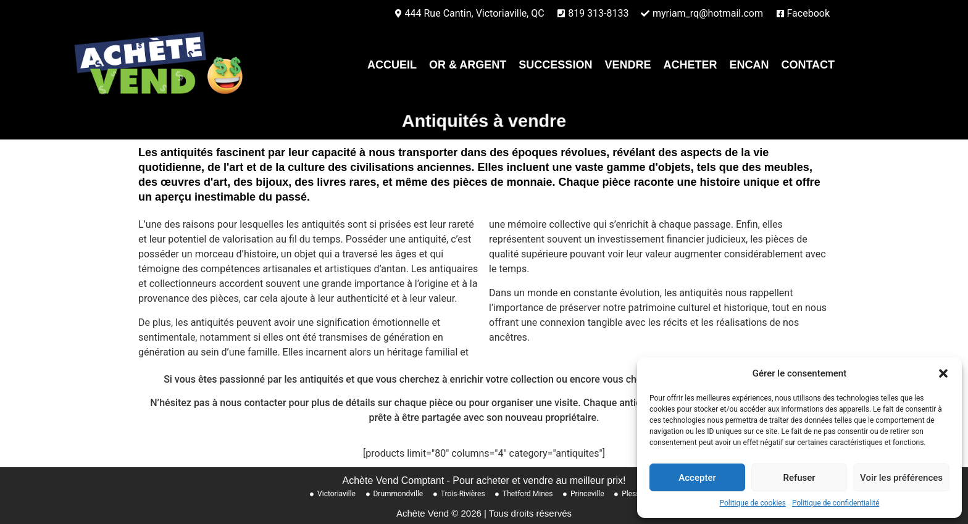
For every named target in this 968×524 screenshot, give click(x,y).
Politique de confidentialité (836, 503)
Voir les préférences (901, 477)
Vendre (627, 65)
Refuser (799, 477)
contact (808, 65)
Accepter (697, 477)
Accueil (392, 65)
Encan (749, 65)
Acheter (690, 65)
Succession (555, 65)
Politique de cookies (753, 503)
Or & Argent (467, 65)
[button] (943, 373)
